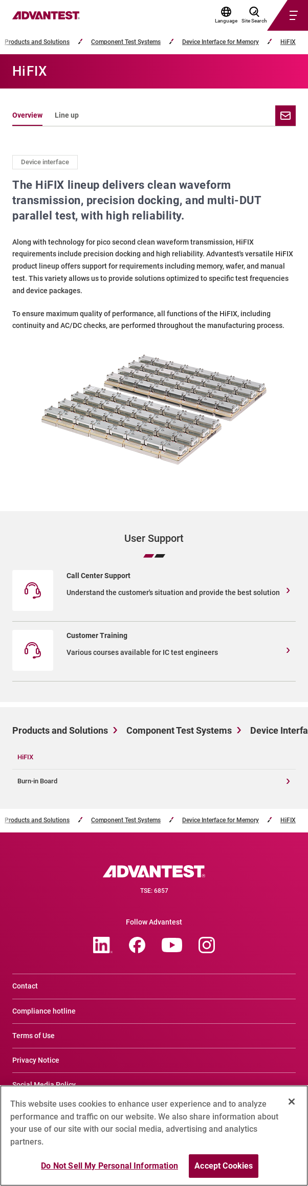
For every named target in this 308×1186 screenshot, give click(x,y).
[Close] (291, 1107)
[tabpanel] (154, 316)
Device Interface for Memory (220, 42)
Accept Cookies (223, 1171)
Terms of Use (33, 1035)
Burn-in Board (37, 781)
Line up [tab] (67, 115)
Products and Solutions (37, 42)
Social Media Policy (44, 1085)
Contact (25, 986)
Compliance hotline (44, 1011)
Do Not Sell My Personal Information (109, 1171)
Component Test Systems (126, 42)
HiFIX (288, 42)
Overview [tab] (27, 115)
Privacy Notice (35, 1060)
